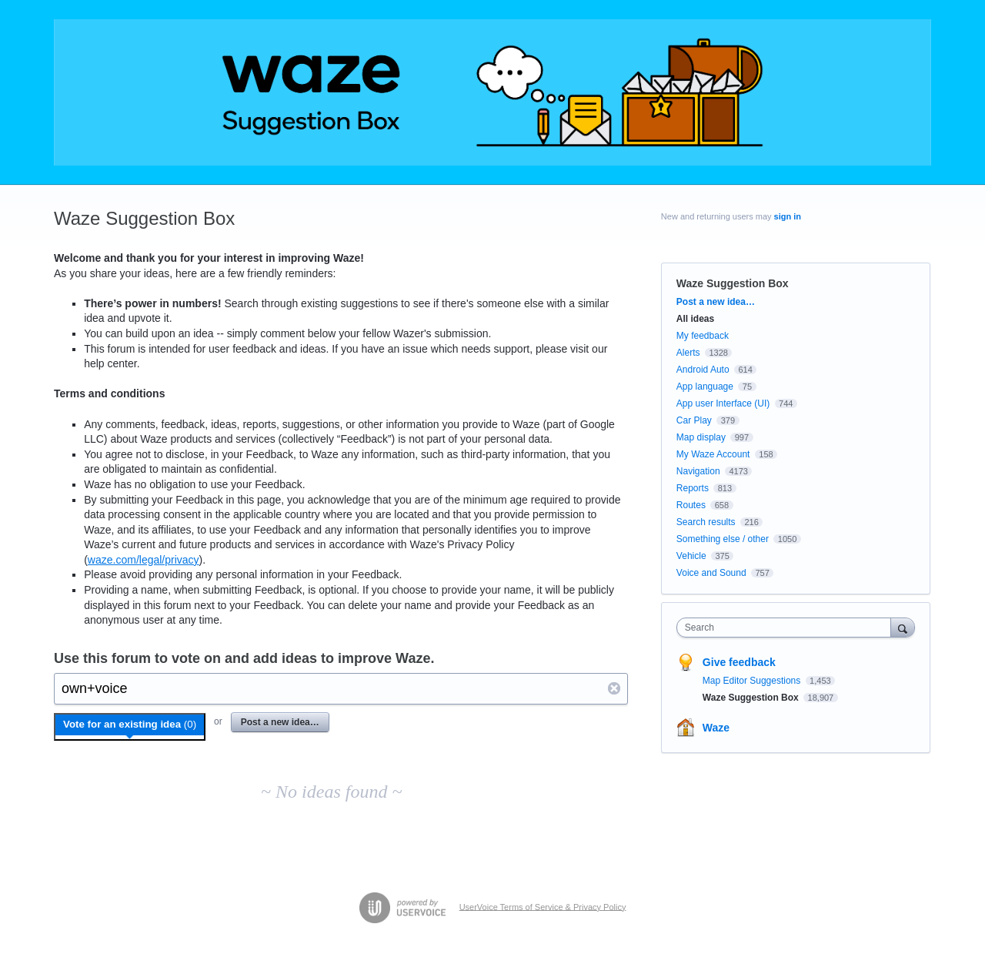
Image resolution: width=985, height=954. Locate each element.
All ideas (695, 318)
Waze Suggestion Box (752, 697)
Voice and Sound (711, 572)
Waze (716, 727)
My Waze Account (713, 454)
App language (704, 386)
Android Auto (703, 369)
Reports (692, 488)
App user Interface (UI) (723, 403)
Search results (706, 522)
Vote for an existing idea (129, 724)
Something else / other (722, 539)
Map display (701, 437)
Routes (691, 505)
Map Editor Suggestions (753, 680)
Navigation (698, 471)
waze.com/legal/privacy (143, 560)
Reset (614, 688)
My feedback (702, 335)
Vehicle (691, 556)
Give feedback (739, 662)
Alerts (688, 352)
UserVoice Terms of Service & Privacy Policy (542, 906)
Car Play (694, 420)
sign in (787, 216)
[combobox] (787, 627)
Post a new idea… (280, 722)
